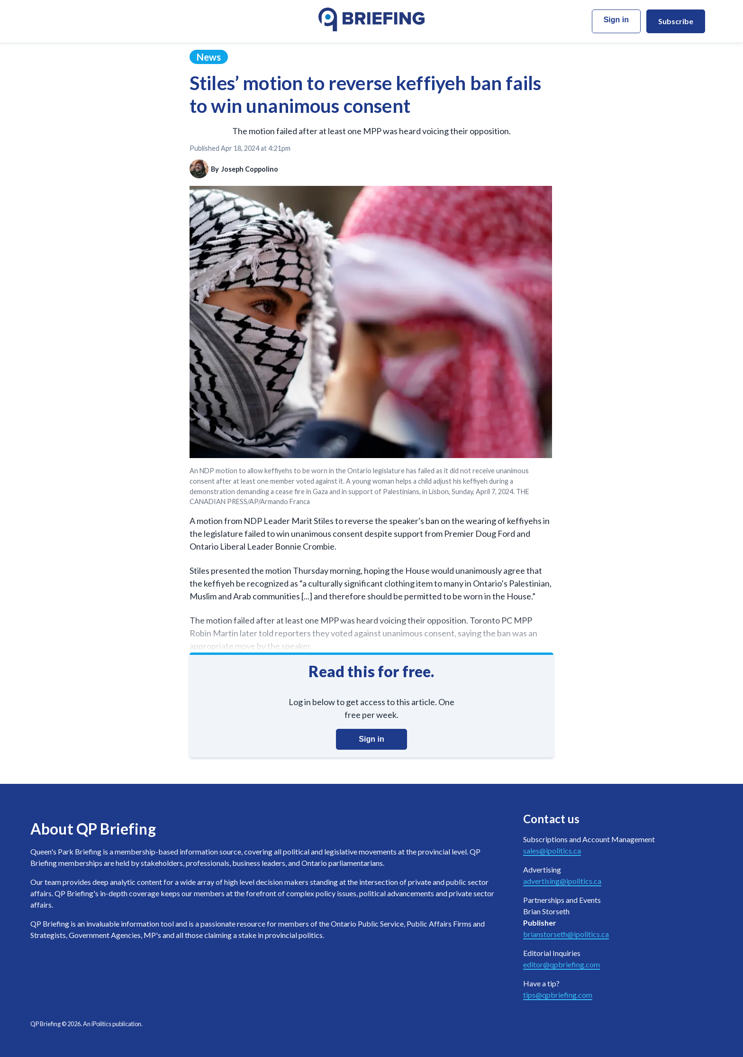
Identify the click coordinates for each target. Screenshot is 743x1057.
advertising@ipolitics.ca (562, 880)
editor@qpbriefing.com (561, 964)
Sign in (616, 20)
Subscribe (675, 21)
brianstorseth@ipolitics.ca (566, 933)
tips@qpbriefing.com (557, 994)
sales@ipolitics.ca (552, 850)
